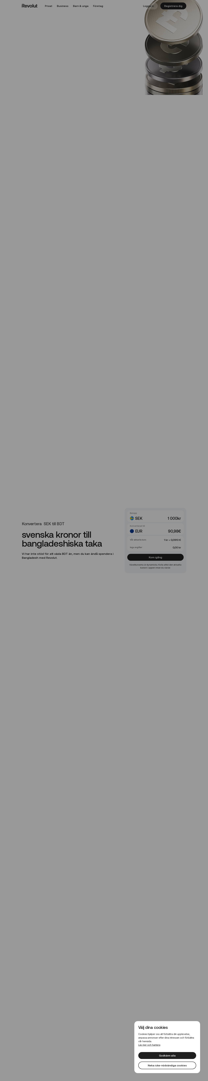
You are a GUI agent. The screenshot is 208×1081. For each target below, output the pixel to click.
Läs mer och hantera (149, 1045)
